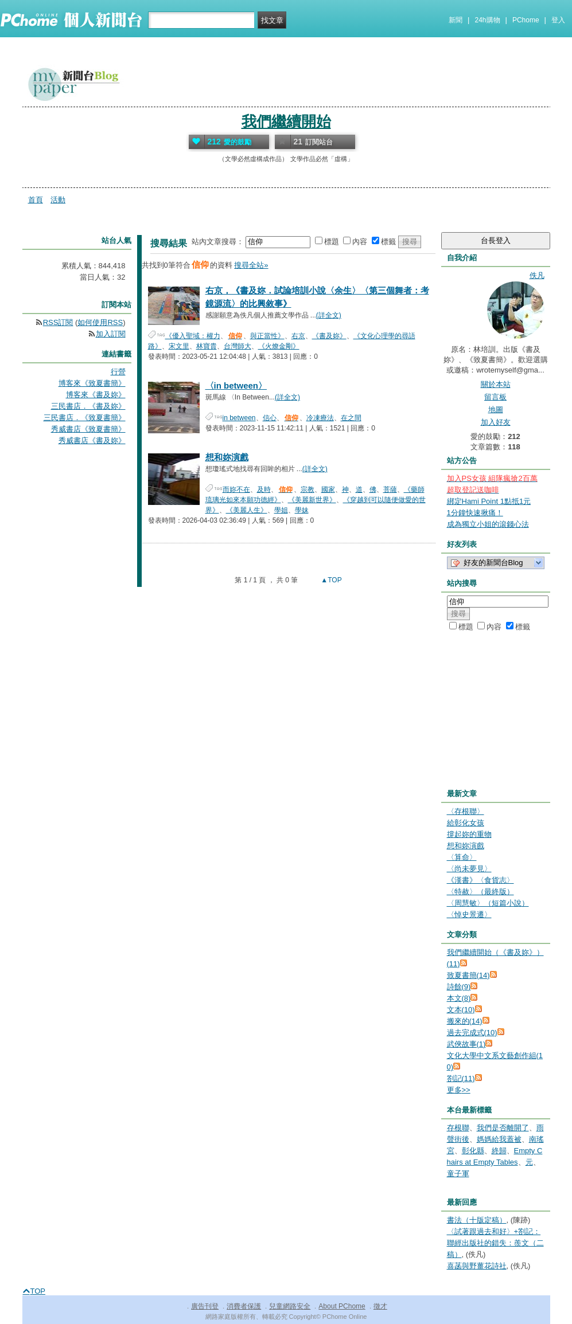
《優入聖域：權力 (192, 336)
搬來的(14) (464, 1021)
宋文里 (179, 346)
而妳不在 (236, 489)
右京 (298, 336)
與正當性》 (267, 336)
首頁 (35, 199)
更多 (458, 1090)
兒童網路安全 (289, 1306)
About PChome (341, 1306)
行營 (118, 371)
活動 (57, 199)
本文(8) (459, 998)
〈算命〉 (462, 857)
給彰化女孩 (465, 822)
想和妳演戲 (226, 457)
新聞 (455, 20)
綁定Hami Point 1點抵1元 (489, 501)
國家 (328, 489)
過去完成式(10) (472, 1032)
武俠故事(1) (466, 1044)
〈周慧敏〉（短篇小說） (488, 903)
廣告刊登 (205, 1306)
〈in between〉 (236, 385)
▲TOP (330, 580)
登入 (558, 20)
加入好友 (496, 422)
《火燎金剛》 (278, 346)
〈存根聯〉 (465, 811)
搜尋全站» (251, 265)
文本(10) (461, 1009)
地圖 (495, 409)
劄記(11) (461, 1078)
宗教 (307, 489)
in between (239, 418)
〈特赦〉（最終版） (480, 891)
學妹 (302, 510)
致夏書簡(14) (468, 975)
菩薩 (390, 489)
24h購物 (487, 20)
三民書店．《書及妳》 (88, 406)
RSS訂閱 (58, 322)
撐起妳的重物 (469, 834)
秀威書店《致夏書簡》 (88, 429)
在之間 (351, 418)
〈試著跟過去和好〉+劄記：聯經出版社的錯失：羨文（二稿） (495, 1243)
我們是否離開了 (503, 1127)
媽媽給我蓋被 (499, 1139)
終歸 (499, 1150)
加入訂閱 (111, 334)
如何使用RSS (100, 322)
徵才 (380, 1306)
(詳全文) (328, 315)
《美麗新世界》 (312, 500)
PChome (525, 20)
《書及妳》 (329, 336)
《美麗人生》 (246, 510)
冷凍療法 (320, 418)
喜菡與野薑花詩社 (477, 1266)
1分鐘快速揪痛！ (475, 512)
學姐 (281, 510)
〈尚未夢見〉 (469, 868)
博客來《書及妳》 (96, 394)
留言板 (495, 397)
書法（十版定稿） (477, 1220)
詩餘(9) (459, 986)
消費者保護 (244, 1306)
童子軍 (458, 1173)
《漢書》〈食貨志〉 (480, 880)
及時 (264, 489)
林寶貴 (206, 346)
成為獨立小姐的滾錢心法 (488, 524)
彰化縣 (473, 1150)
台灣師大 (237, 346)
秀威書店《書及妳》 (92, 440)
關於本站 (496, 384)
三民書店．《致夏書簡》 (85, 417)
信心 (270, 418)
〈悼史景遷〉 (469, 914)
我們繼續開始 (286, 121)
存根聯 (458, 1127)
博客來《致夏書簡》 (92, 383)
